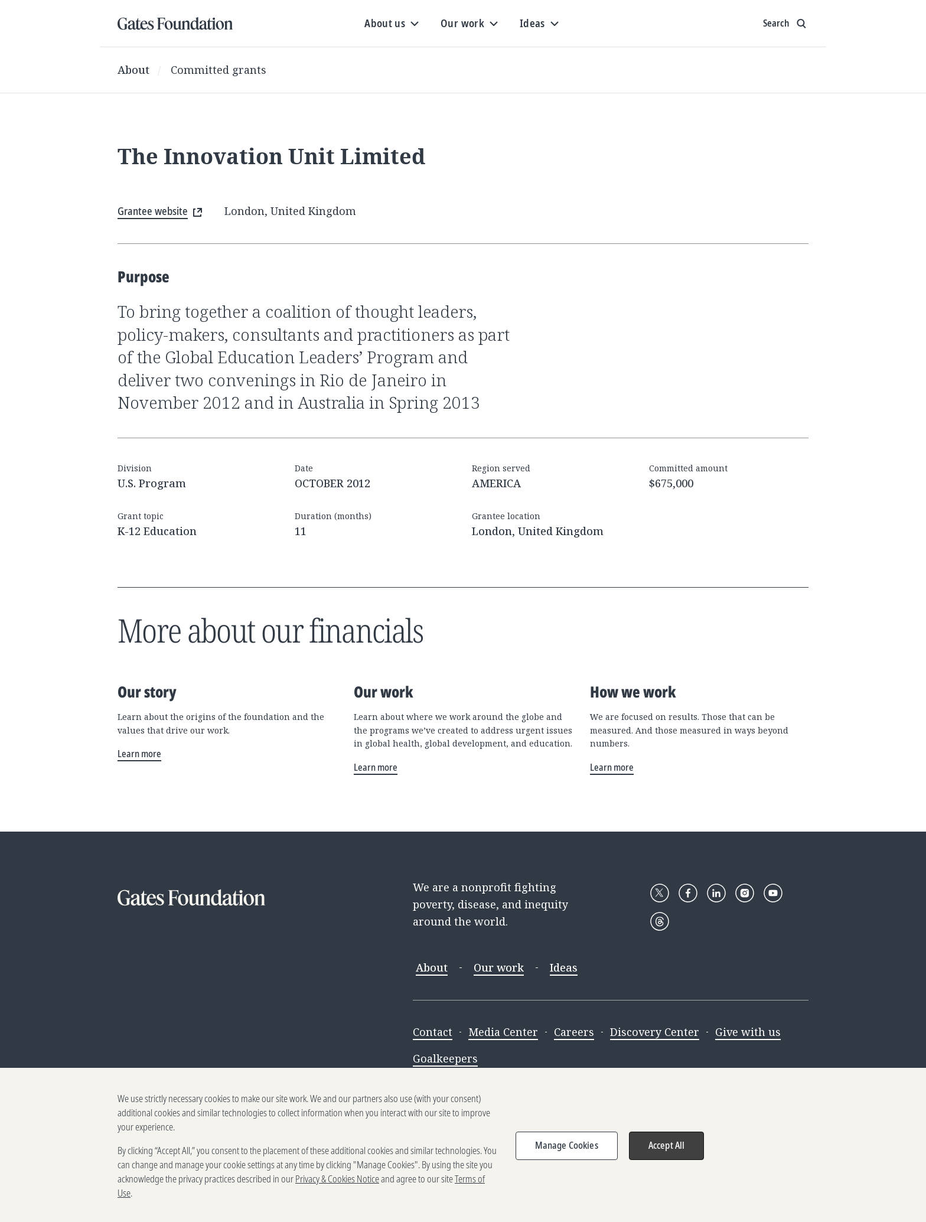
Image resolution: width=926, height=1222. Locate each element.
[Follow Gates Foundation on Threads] (659, 921)
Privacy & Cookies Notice (337, 1185)
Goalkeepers (445, 1058)
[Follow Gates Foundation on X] (659, 893)
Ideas (564, 967)
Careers (574, 1032)
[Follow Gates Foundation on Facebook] (688, 893)
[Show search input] (785, 23)
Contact (432, 1032)
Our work (499, 967)
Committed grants (218, 70)
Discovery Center (654, 1032)
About (133, 70)
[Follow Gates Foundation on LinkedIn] (716, 893)
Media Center (503, 1032)
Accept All (666, 1152)
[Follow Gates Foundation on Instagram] (744, 893)
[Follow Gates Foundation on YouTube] (773, 893)
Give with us (748, 1032)
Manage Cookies (566, 1152)
